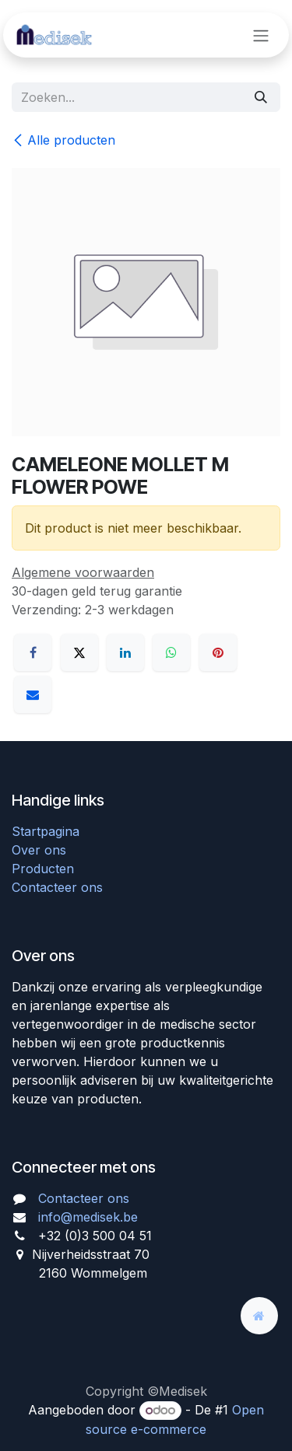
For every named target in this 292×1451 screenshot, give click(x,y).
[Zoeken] (260, 97)
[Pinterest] (218, 652)
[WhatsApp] (171, 652)
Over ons (39, 850)
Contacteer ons (57, 887)
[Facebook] (32, 652)
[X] (79, 652)
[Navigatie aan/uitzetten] (260, 35)
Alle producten (63, 140)
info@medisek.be (88, 1217)
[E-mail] (32, 694)
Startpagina (45, 831)
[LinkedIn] (125, 652)
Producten (43, 868)
